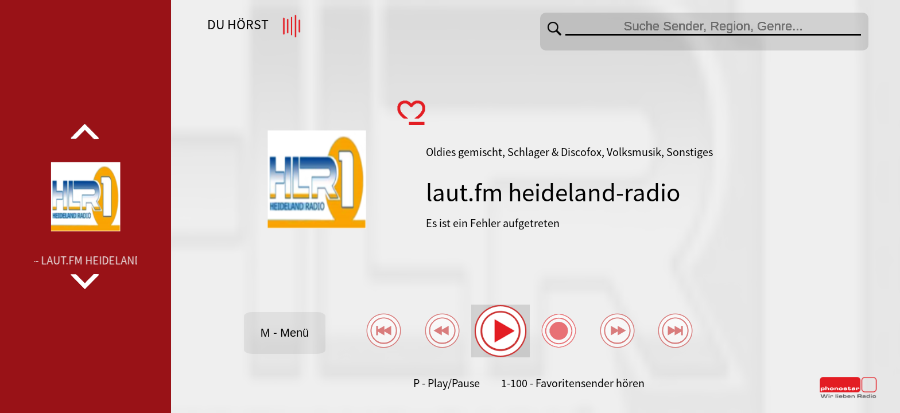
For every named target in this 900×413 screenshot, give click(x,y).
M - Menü (285, 332)
